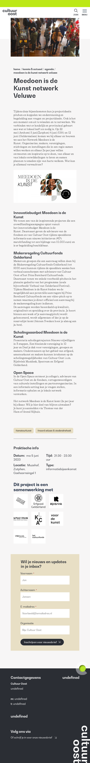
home (17, 69)
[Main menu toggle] (84, 12)
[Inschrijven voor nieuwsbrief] (42, 642)
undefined (21, 698)
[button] (75, 12)
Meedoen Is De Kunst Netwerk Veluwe (35, 72)
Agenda (49, 69)
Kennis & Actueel (33, 69)
